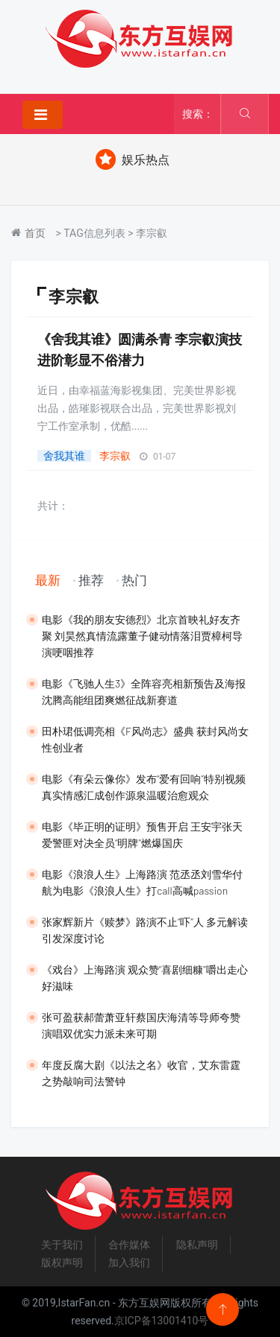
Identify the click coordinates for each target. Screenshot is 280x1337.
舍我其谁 (64, 456)
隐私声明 (197, 1245)
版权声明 (62, 1262)
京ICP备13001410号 (161, 1321)
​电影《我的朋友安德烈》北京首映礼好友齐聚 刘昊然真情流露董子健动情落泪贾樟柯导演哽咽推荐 (142, 635)
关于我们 (62, 1245)
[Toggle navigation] (42, 115)
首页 (35, 233)
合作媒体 (129, 1245)
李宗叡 (115, 456)
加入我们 (129, 1262)
